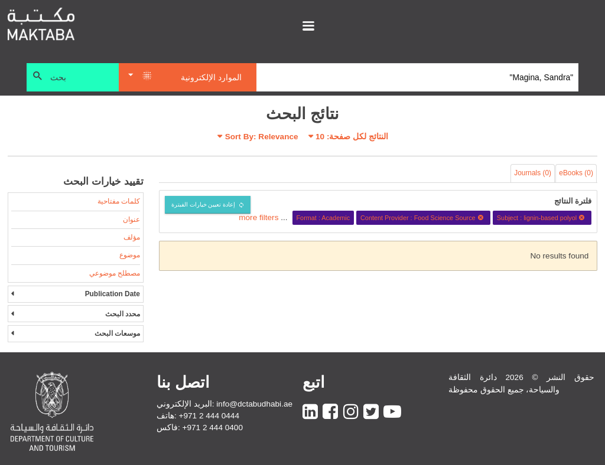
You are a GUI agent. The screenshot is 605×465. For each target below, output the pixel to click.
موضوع (129, 255)
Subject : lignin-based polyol (542, 217)
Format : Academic (323, 217)
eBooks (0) (576, 173)
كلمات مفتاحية (118, 201)
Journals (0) (532, 173)
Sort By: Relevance (261, 136)
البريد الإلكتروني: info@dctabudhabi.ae (224, 403)
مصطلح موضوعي (114, 273)
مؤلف (131, 237)
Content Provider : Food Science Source (423, 217)
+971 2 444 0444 (209, 415)
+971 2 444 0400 (213, 427)
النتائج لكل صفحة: (351, 136)
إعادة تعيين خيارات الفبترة (203, 204)
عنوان (131, 219)
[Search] (417, 77)
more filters (258, 217)
